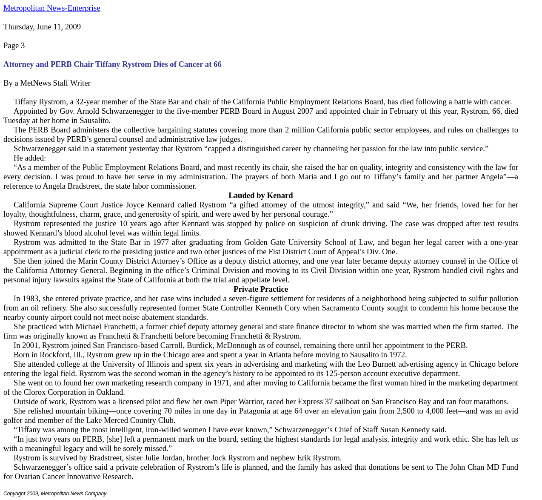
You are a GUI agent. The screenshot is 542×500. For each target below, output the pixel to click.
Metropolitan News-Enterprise (51, 7)
